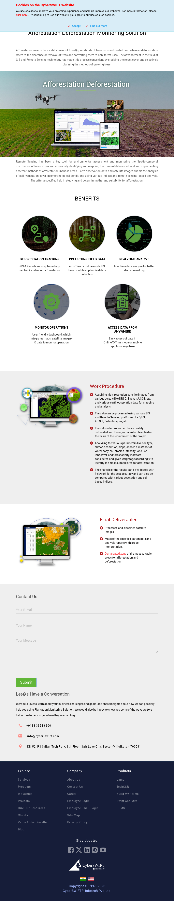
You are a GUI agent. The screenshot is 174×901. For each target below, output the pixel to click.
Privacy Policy (77, 822)
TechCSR (123, 786)
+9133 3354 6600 (38, 725)
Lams (120, 779)
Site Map (73, 815)
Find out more (96, 25)
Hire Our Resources (31, 808)
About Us (73, 779)
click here (22, 14)
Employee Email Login (83, 808)
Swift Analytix (127, 801)
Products (24, 786)
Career (72, 793)
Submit (26, 682)
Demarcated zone (117, 553)
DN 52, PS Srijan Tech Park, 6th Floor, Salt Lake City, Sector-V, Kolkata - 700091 (84, 746)
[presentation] (46, 667)
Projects (24, 801)
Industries (25, 793)
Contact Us (75, 786)
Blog (21, 829)
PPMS (121, 808)
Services (24, 779)
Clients (23, 815)
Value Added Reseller (33, 822)
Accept (74, 25)
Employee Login (78, 801)
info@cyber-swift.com (43, 736)
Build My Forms (128, 793)
